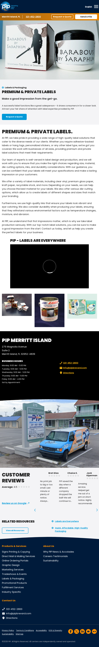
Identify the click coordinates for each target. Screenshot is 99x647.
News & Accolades (63, 551)
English (88, 6)
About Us (48, 546)
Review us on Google (14, 503)
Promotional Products (14, 583)
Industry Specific (11, 591)
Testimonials (60, 556)
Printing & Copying (19, 551)
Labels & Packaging (16, 87)
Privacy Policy (8, 630)
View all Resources (15, 530)
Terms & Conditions (25, 630)
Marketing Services (13, 569)
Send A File (86, 16)
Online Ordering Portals (15, 560)
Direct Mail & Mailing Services (18, 556)
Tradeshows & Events (14, 574)
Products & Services (14, 546)
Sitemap (19, 634)
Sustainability (51, 560)
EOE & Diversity (55, 630)
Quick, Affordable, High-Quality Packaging (71, 530)
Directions (66, 373)
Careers (47, 556)
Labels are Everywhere (67, 521)
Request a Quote (62, 16)
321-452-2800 (33, 16)
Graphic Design (11, 565)
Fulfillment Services (13, 587)
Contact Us (8, 600)
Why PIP (47, 551)
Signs (5, 551)
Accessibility (41, 630)
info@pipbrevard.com (73, 368)
